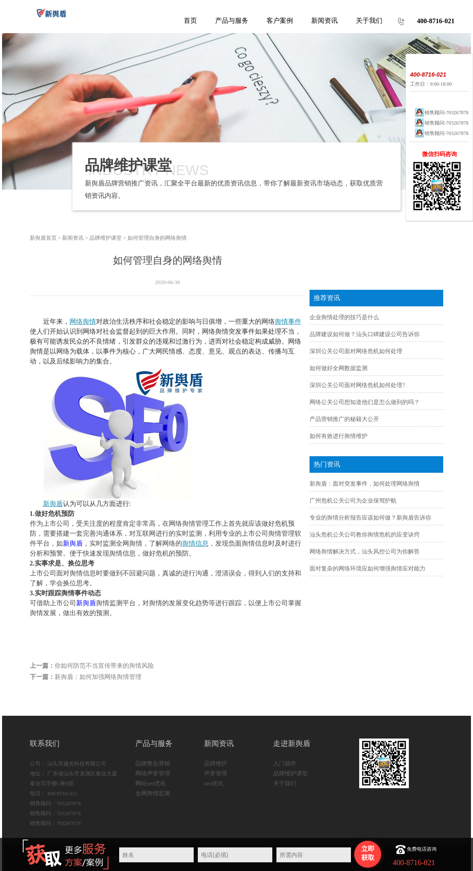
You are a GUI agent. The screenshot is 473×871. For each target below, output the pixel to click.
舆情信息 (195, 543)
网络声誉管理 (152, 773)
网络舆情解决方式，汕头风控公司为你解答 (365, 552)
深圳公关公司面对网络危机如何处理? (357, 385)
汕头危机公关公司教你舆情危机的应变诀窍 (365, 535)
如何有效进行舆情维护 (338, 436)
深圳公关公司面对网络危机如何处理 (356, 351)
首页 (190, 20)
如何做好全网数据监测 (338, 368)
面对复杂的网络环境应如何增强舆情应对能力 (367, 568)
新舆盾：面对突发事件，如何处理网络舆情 (365, 484)
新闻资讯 (73, 238)
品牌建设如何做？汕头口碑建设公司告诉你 (365, 334)
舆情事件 (288, 321)
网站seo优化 (150, 783)
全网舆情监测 (152, 793)
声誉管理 (215, 773)
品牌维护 (215, 763)
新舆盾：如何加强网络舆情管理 (98, 677)
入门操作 (284, 763)
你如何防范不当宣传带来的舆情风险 (104, 665)
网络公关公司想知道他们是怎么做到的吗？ (365, 402)
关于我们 (284, 783)
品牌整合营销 (152, 763)
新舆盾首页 (43, 238)
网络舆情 (83, 321)
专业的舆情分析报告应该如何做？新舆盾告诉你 (370, 518)
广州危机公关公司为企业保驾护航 (353, 501)
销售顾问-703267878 (441, 112)
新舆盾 (53, 503)
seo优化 (213, 783)
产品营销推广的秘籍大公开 (344, 419)
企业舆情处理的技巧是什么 (344, 317)
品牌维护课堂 (105, 238)
